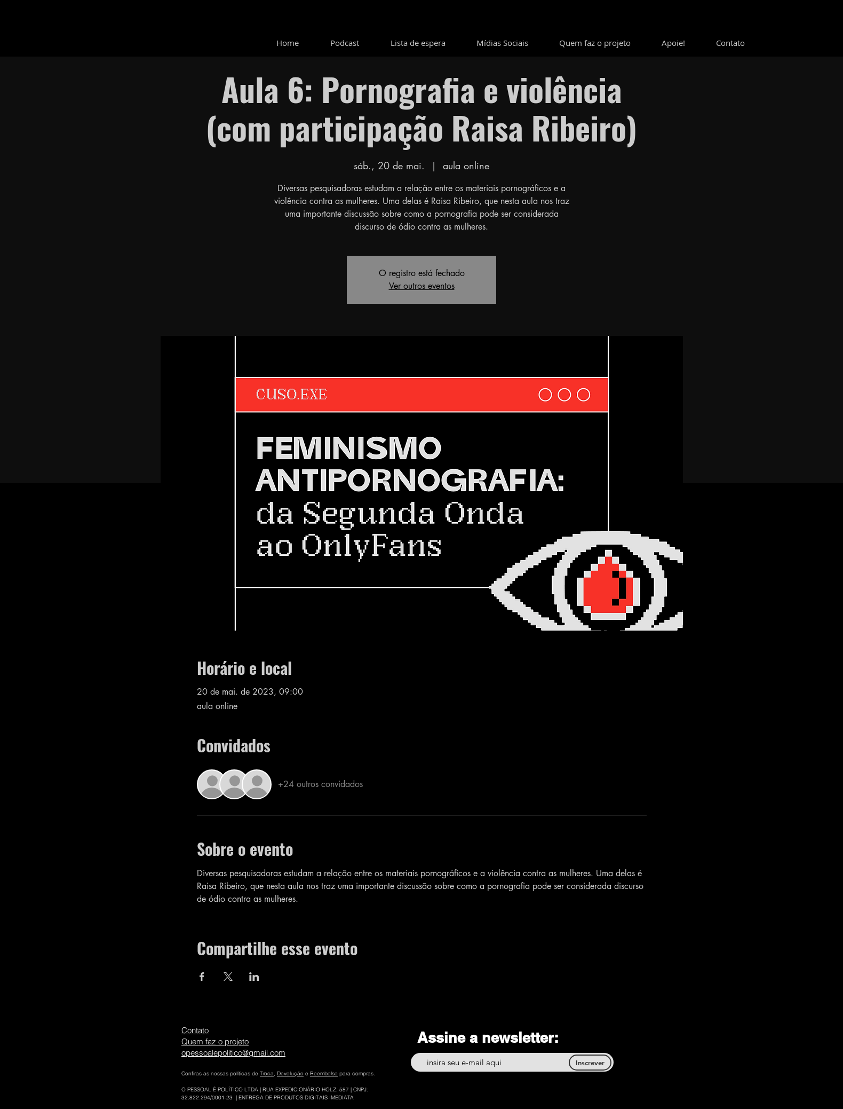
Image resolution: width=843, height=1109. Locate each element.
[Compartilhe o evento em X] (228, 976)
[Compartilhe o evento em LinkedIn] (254, 976)
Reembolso (324, 1073)
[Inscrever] (590, 1063)
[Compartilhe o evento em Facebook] (202, 976)
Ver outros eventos (422, 286)
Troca (267, 1073)
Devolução (290, 1073)
